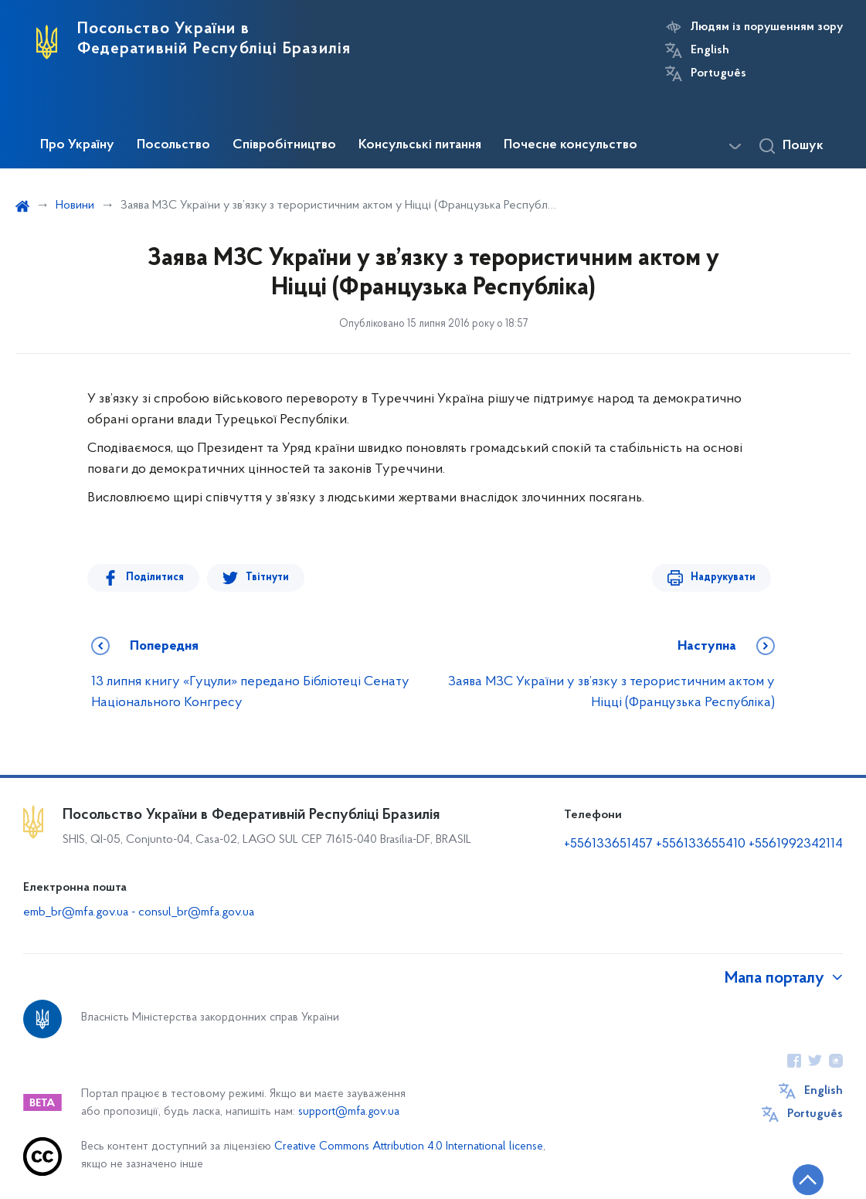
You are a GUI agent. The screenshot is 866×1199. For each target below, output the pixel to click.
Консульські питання (419, 145)
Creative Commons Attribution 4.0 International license (408, 1147)
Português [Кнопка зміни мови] (718, 73)
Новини (75, 205)
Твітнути (267, 577)
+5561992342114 (796, 844)
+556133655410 (700, 844)
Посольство (173, 145)
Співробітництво (284, 145)
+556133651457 (608, 844)
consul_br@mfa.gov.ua (196, 912)
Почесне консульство (570, 145)
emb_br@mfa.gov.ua (75, 912)
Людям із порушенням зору (767, 27)
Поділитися (155, 577)
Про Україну (77, 145)
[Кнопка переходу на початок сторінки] (808, 1179)
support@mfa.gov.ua (348, 1112)
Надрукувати (723, 577)
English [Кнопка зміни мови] (710, 50)
